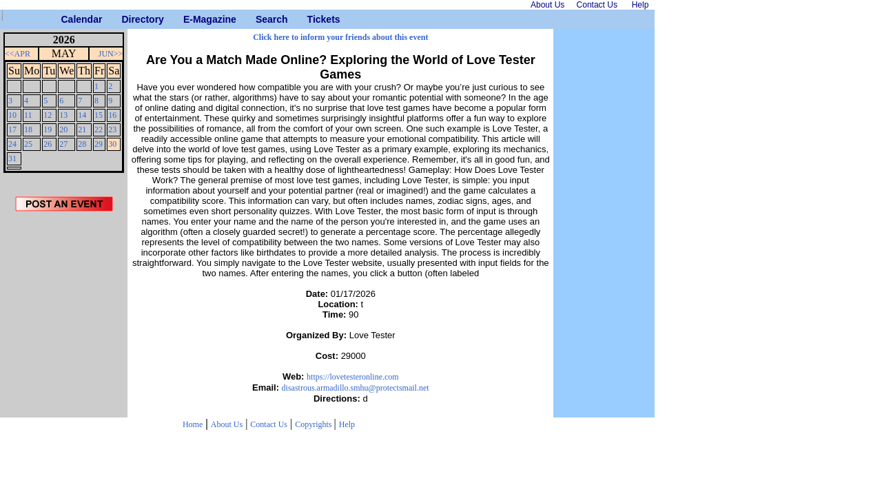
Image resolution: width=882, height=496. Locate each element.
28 (82, 144)
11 (28, 115)
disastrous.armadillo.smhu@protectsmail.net (355, 388)
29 (98, 144)
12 (47, 115)
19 (47, 129)
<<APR (17, 54)
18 (28, 129)
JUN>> (111, 54)
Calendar (66, 19)
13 (63, 115)
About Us (227, 424)
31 (12, 158)
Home (193, 424)
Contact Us (268, 424)
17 (12, 129)
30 (112, 144)
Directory (126, 19)
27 (63, 144)
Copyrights (314, 424)
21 (82, 129)
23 (112, 129)
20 (63, 129)
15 (98, 115)
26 (47, 144)
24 (12, 144)
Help (347, 424)
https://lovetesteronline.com (353, 377)
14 (82, 115)
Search (261, 19)
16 (112, 115)
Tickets (312, 19)
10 (12, 115)
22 (98, 129)
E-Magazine (188, 19)
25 (28, 144)
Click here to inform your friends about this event (340, 37)
